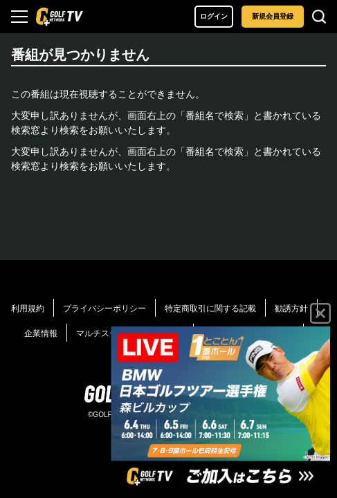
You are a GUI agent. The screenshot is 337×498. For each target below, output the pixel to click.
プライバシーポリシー (104, 308)
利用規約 (27, 308)
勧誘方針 (291, 308)
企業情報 (40, 333)
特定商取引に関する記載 (210, 308)
